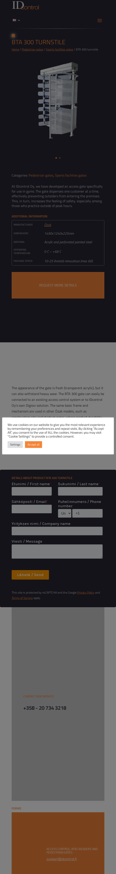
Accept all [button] (33, 444)
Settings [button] (15, 444)
